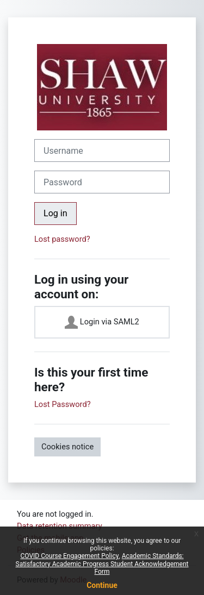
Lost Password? (62, 404)
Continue (102, 585)
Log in (55, 213)
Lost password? (62, 239)
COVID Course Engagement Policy (69, 556)
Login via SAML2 (102, 322)
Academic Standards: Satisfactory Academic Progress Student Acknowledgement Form (102, 563)
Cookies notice (67, 447)
